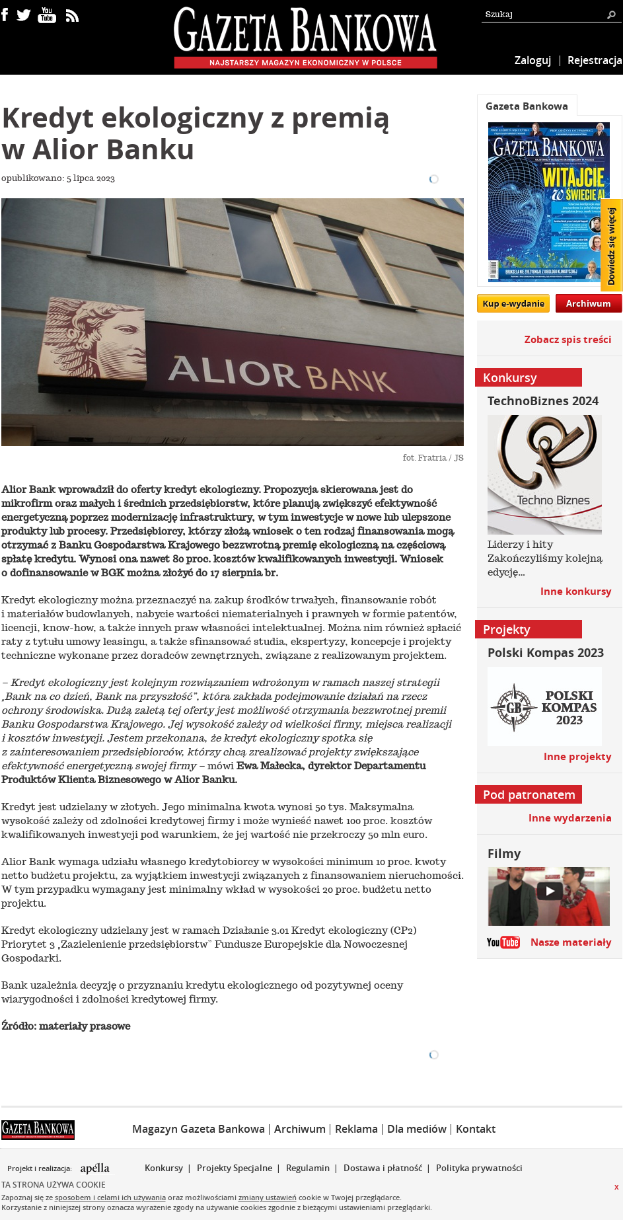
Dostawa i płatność (383, 1168)
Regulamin (308, 1168)
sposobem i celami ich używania (110, 1197)
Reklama (356, 1129)
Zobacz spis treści (568, 339)
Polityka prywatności (479, 1168)
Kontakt (475, 1129)
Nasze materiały (571, 942)
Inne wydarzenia (570, 818)
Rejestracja (595, 60)
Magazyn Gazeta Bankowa (198, 1129)
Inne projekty (578, 756)
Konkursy (164, 1168)
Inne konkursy (576, 591)
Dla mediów (417, 1129)
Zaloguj (533, 60)
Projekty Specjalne (234, 1168)
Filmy (504, 853)
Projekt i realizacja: (40, 1168)
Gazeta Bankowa (527, 106)
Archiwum (588, 303)
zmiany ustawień (267, 1197)
